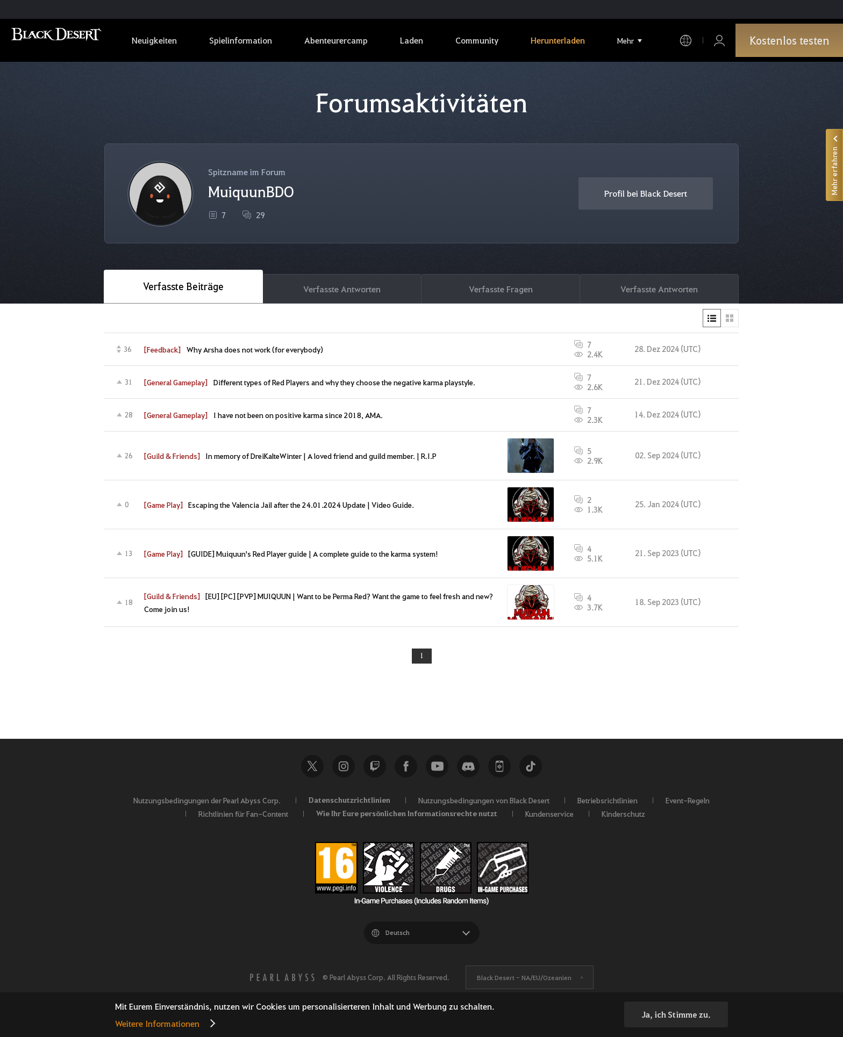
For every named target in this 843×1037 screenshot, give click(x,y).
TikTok (530, 771)
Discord (468, 771)
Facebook (406, 771)
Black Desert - (524, 982)
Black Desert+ (499, 771)
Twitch (374, 771)
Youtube (437, 771)
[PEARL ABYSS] (282, 982)
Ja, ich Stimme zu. (676, 1014)
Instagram (343, 771)
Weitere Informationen (157, 1023)
